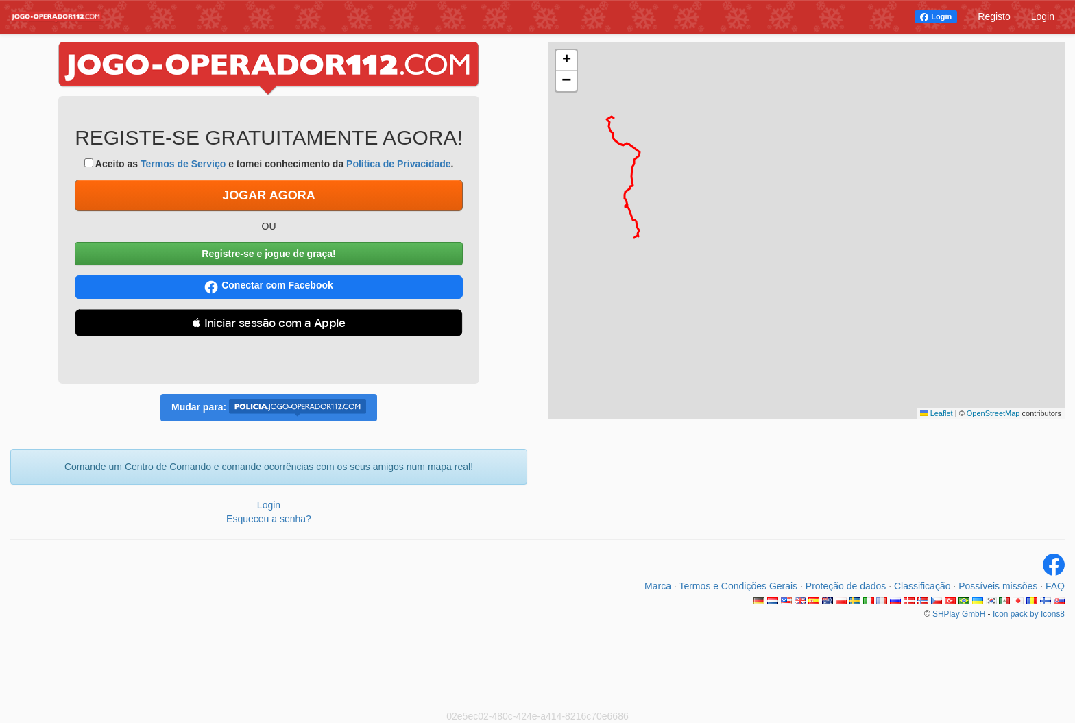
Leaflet (936, 413)
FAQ (1055, 585)
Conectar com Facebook (268, 287)
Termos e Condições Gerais (738, 585)
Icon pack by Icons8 (1029, 614)
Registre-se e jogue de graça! (268, 253)
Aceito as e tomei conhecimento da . (269, 163)
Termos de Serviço (183, 163)
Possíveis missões (997, 585)
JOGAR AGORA (268, 195)
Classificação (922, 585)
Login (941, 16)
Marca (657, 585)
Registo (994, 16)
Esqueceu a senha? (268, 518)
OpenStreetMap (993, 413)
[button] (566, 60)
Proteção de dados (846, 585)
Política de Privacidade (398, 163)
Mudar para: (268, 408)
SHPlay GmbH (958, 614)
